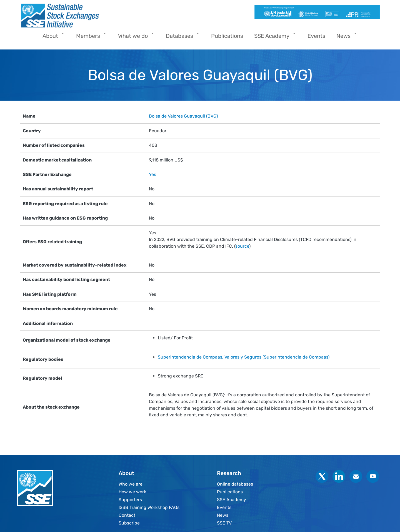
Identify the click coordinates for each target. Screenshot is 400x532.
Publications (230, 491)
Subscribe (129, 523)
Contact (127, 515)
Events (224, 507)
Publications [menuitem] (227, 36)
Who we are (130, 484)
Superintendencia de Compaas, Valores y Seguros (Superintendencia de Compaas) (243, 357)
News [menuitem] (345, 38)
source (242, 246)
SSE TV (224, 523)
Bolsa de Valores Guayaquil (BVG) (183, 116)
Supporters (130, 499)
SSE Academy (231, 499)
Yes (152, 174)
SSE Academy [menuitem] (273, 38)
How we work (132, 491)
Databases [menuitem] (180, 38)
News (222, 515)
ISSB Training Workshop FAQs (149, 507)
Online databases (235, 484)
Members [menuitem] (89, 38)
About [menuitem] (51, 38)
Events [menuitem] (316, 36)
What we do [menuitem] (134, 38)
